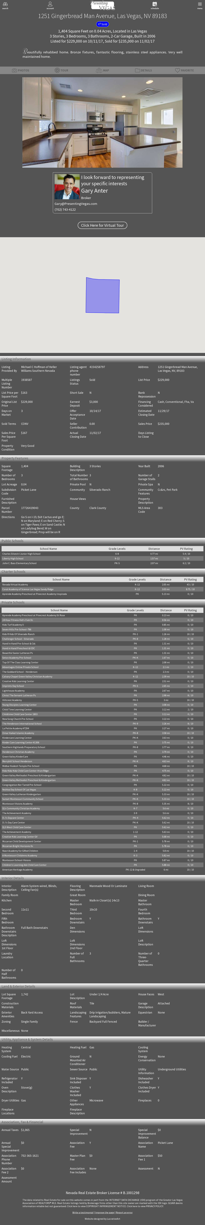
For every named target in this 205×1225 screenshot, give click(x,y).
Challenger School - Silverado (18, 638)
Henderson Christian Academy (18, 751)
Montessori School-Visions (16, 860)
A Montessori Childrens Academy (19, 855)
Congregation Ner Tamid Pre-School (21, 784)
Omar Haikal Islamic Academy (18, 733)
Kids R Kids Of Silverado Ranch (18, 634)
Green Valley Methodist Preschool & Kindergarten (29, 775)
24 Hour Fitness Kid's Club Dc (17, 620)
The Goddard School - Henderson (19, 671)
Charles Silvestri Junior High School (21, 553)
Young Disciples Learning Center (19, 704)
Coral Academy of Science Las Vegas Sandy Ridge (27, 589)
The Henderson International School (22, 723)
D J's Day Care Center (13, 822)
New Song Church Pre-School (17, 718)
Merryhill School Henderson (17, 761)
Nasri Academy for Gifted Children (20, 850)
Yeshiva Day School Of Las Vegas (19, 789)
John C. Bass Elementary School (19, 563)
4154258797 (97, 367)
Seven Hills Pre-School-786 (16, 629)
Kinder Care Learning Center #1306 (20, 742)
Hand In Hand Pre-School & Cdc (18, 643)
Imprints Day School (13, 685)
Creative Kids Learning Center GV (19, 836)
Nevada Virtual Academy (15, 584)
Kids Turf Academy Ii (13, 624)
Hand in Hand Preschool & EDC (18, 648)
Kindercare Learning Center (17, 737)
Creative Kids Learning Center (18, 681)
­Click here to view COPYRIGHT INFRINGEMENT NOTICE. (96, 1206)
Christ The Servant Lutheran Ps (19, 695)
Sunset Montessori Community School (22, 798)
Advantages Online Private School (20, 667)
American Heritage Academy (17, 869)
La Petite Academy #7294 (15, 728)
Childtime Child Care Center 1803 (20, 714)
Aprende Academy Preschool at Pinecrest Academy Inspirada (34, 593)
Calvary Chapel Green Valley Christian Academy (27, 676)
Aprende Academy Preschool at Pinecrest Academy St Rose (33, 615)
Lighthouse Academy (13, 690)
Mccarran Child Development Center (21, 841)
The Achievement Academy (16, 813)
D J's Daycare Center (13, 817)
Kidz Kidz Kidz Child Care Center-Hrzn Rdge (25, 770)
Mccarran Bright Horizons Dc (17, 846)
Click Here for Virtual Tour (102, 225)
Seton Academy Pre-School (16, 657)
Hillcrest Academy (12, 700)
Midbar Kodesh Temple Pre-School (20, 766)
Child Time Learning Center (17, 709)
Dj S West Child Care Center (16, 827)
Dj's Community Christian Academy (21, 808)
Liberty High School (12, 558)
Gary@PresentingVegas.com (76, 203)
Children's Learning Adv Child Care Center (24, 864)
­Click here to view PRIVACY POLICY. (145, 1206)
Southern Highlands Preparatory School (23, 747)
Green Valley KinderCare (15, 756)
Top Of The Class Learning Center (20, 662)
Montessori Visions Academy (17, 803)
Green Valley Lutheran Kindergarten (21, 794)
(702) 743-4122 (65, 209)
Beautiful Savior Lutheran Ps (17, 652)
